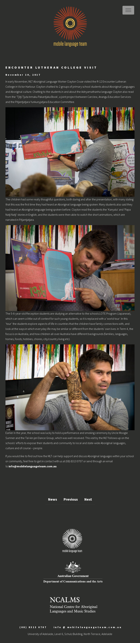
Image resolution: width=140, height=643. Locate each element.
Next (88, 499)
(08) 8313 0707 (33, 627)
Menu (128, 10)
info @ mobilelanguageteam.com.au (88, 627)
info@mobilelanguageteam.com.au (33, 466)
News (52, 499)
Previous (70, 499)
